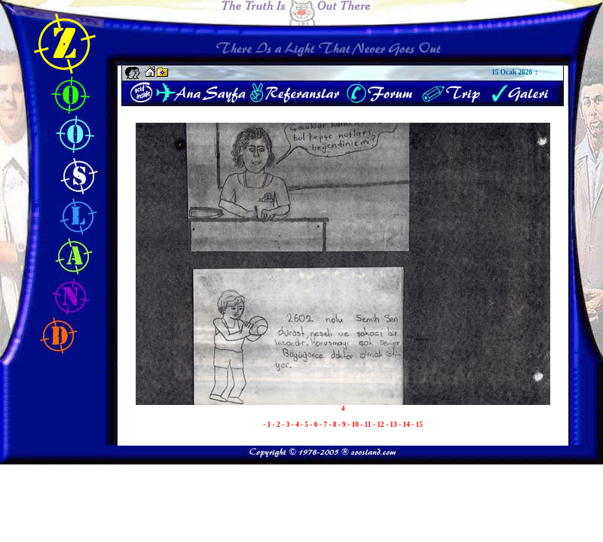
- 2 (277, 424)
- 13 (392, 424)
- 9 (342, 424)
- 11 (366, 424)
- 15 (417, 424)
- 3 (286, 424)
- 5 (305, 424)
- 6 (314, 424)
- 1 (267, 424)
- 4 (295, 424)
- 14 (405, 424)
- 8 (333, 424)
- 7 (324, 424)
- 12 (379, 424)
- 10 (353, 424)
